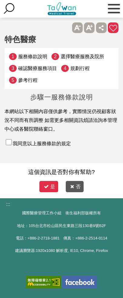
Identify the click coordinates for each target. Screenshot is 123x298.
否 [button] (75, 186)
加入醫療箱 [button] (113, 27)
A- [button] (77, 27)
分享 (101, 27)
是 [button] (49, 186)
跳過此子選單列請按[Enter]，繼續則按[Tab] (65, 27)
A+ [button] (89, 27)
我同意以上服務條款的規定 (42, 143)
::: (8, 204)
